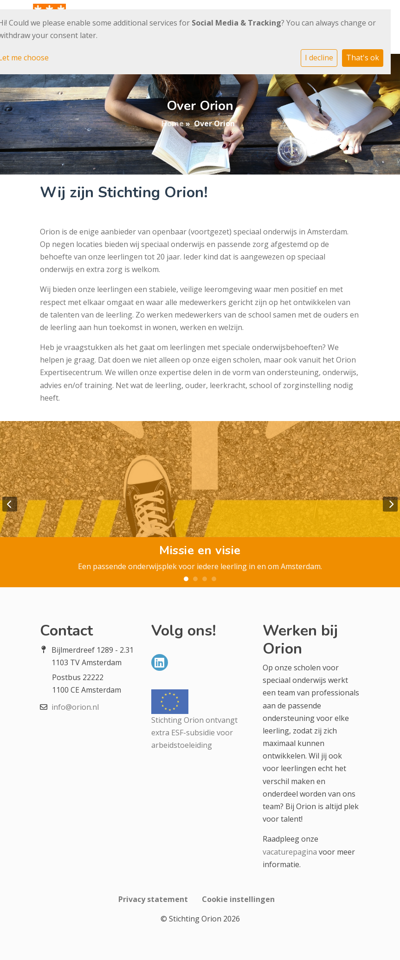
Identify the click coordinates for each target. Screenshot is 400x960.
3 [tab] (204, 579)
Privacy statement (153, 899)
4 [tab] (214, 579)
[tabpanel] (200, 504)
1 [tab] (186, 579)
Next (390, 504)
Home (172, 123)
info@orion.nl (75, 707)
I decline (319, 57)
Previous (9, 504)
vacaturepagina (290, 852)
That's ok (362, 57)
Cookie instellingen (238, 899)
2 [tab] (195, 579)
